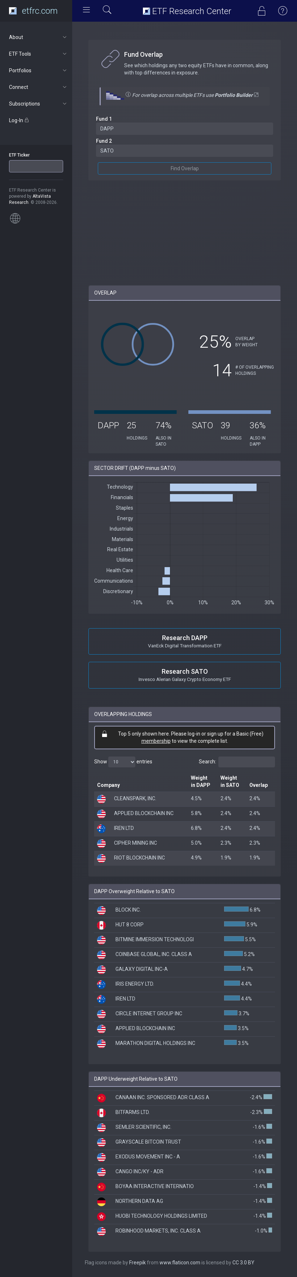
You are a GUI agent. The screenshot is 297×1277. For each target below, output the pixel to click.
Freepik (137, 1262)
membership (156, 741)
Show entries (123, 762)
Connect (38, 87)
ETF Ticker (19, 155)
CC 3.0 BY (243, 1262)
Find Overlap (185, 168)
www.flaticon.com (180, 1262)
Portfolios (38, 70)
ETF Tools (38, 54)
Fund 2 (104, 141)
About (38, 37)
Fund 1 (104, 119)
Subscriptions (38, 104)
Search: (237, 762)
